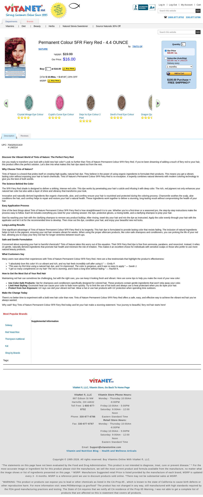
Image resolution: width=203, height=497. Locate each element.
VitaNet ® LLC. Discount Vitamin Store (101, 380)
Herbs (52, 26)
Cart (199, 4)
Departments (11, 21)
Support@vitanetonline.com (105, 447)
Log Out (173, 4)
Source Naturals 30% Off (108, 26)
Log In (162, 4)
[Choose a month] (179, 66)
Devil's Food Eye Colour (122, 114)
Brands (30, 21)
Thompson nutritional (14, 339)
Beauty (37, 26)
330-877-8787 (86, 423)
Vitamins (10, 26)
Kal (6, 345)
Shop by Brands (13, 352)
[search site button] (198, 32)
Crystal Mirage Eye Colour (30, 114)
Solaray (8, 325)
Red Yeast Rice (12, 332)
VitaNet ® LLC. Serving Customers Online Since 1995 (26, 10)
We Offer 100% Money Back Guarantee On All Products (59, 10)
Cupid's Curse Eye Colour (61, 114)
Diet (24, 26)
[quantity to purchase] (48, 69)
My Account (186, 4)
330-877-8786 (87, 416)
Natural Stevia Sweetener (75, 26)
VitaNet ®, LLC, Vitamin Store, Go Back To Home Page (101, 387)
